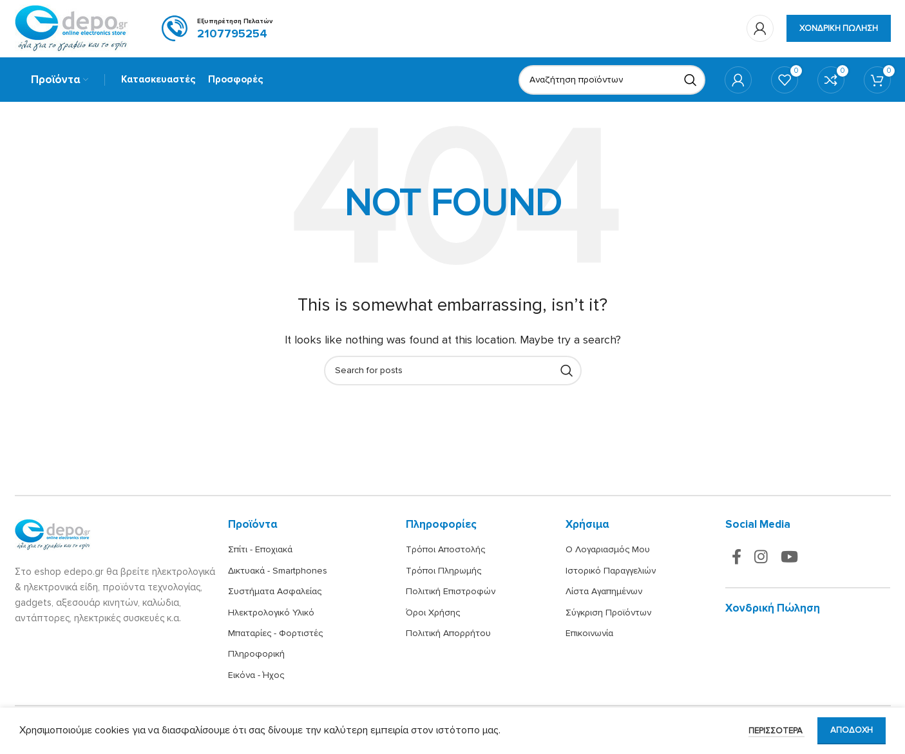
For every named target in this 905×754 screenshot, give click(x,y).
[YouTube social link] (789, 559)
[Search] (612, 80)
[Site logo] (72, 28)
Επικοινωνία (589, 634)
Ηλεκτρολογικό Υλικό (271, 613)
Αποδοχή (851, 730)
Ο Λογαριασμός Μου (608, 550)
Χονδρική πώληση (838, 28)
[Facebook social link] (736, 559)
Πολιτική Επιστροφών (450, 592)
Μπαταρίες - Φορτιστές (275, 634)
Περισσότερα (776, 731)
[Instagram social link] (761, 559)
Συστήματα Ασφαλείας (274, 592)
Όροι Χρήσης (433, 613)
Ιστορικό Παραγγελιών (611, 571)
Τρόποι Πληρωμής (443, 571)
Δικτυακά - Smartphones (277, 571)
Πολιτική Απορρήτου (448, 634)
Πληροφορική (256, 655)
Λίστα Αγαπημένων (604, 592)
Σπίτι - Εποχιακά (260, 550)
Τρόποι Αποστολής (445, 550)
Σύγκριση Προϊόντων (608, 613)
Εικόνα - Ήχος (256, 675)
